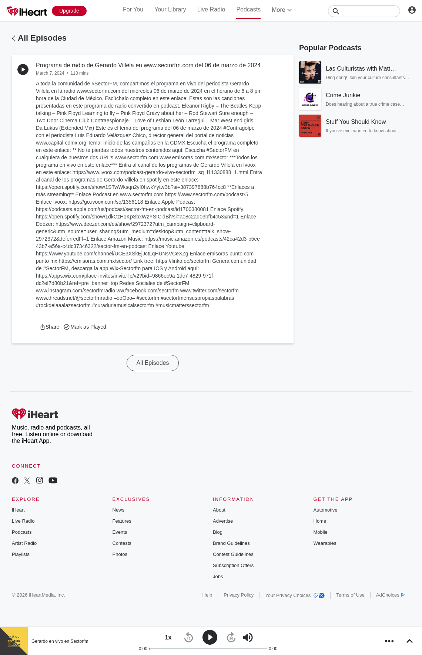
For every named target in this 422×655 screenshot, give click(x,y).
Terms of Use (350, 595)
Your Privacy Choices (295, 595)
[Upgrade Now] (69, 11)
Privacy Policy (239, 595)
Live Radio (211, 9)
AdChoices (390, 595)
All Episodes (42, 38)
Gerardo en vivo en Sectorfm (59, 641)
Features (122, 521)
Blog (217, 532)
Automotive (326, 510)
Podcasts (248, 9)
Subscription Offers (233, 565)
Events (120, 532)
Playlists (21, 554)
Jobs (218, 576)
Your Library (170, 9)
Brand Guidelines (231, 543)
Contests (122, 543)
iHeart (18, 510)
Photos (120, 554)
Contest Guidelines (233, 554)
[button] (49, 326)
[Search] (364, 11)
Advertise (223, 521)
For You (133, 9)
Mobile (321, 532)
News (119, 510)
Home (320, 521)
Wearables (325, 543)
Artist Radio (24, 543)
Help (207, 595)
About (219, 510)
